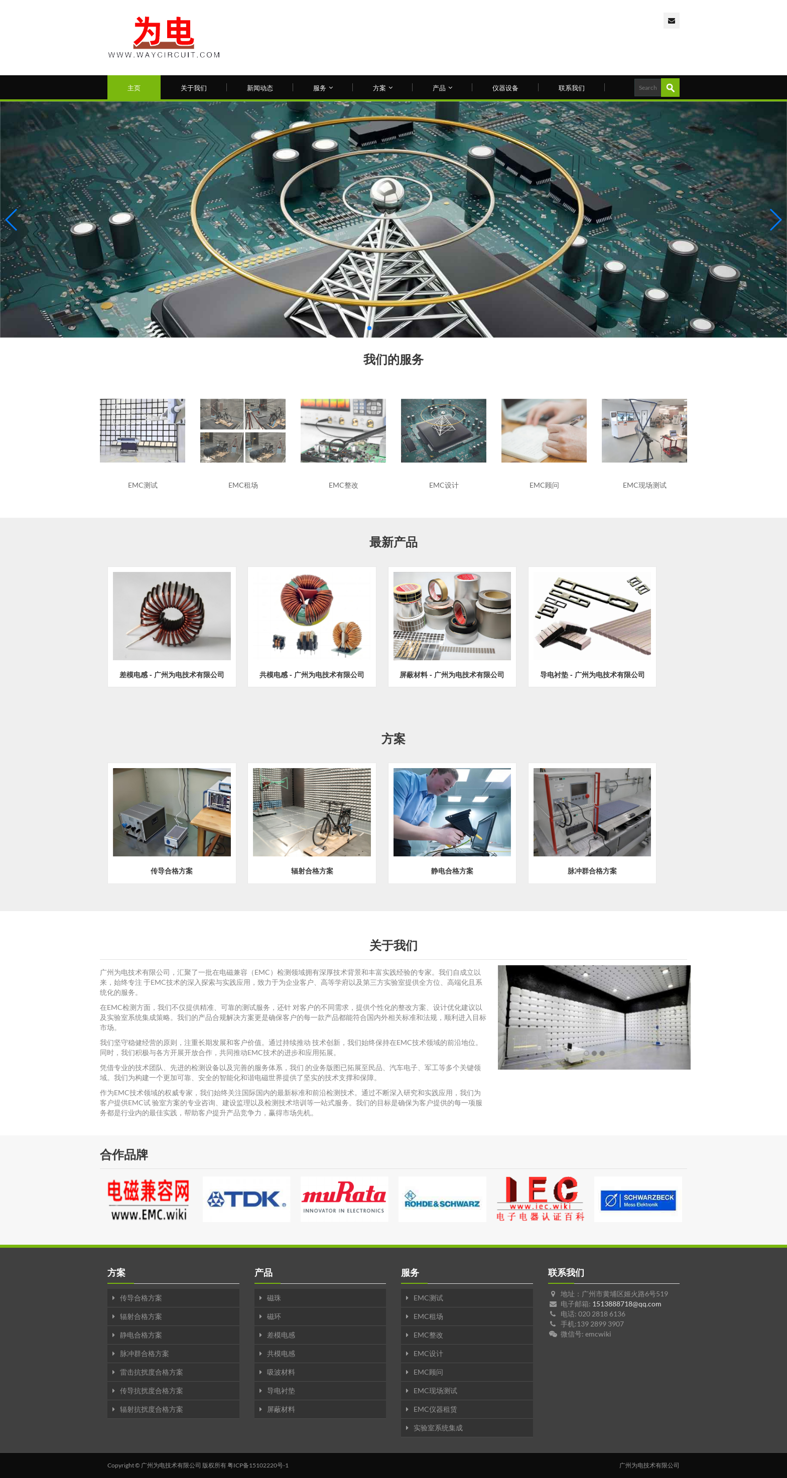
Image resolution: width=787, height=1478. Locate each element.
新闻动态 (260, 87)
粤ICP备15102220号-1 (258, 1465)
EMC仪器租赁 (435, 1409)
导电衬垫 (281, 1390)
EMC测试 (428, 1297)
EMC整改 (428, 1335)
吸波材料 (281, 1372)
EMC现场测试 (435, 1390)
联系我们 (572, 87)
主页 (134, 87)
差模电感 (281, 1335)
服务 (323, 87)
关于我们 (194, 87)
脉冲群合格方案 (144, 1353)
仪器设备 (505, 87)
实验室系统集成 (438, 1427)
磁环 (274, 1316)
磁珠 (274, 1297)
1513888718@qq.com (627, 1303)
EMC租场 (428, 1316)
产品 (442, 87)
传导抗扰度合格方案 (151, 1390)
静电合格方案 (141, 1335)
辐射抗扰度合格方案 (151, 1409)
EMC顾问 (428, 1372)
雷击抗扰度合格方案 (151, 1372)
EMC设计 (428, 1353)
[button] (369, 328)
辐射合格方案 (141, 1316)
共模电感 (281, 1353)
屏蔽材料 (281, 1409)
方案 (382, 87)
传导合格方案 (141, 1297)
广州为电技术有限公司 (171, 1465)
